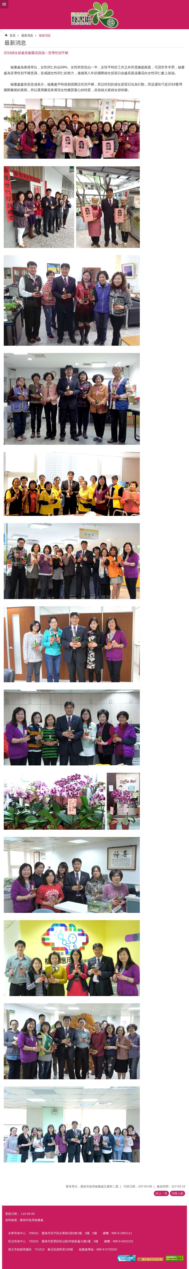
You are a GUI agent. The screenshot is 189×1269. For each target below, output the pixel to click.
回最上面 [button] (177, 1193)
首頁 (12, 35)
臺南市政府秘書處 (94, 14)
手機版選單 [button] (4, 4)
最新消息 (27, 35)
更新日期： (12, 1213)
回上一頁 (161, 1193)
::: (1, 31)
